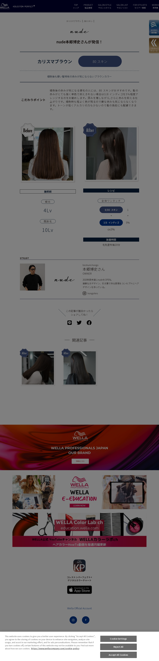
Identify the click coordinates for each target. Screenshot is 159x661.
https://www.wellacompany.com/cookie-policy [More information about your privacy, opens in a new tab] (55, 655)
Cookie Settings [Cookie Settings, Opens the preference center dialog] (118, 646)
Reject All (118, 654)
